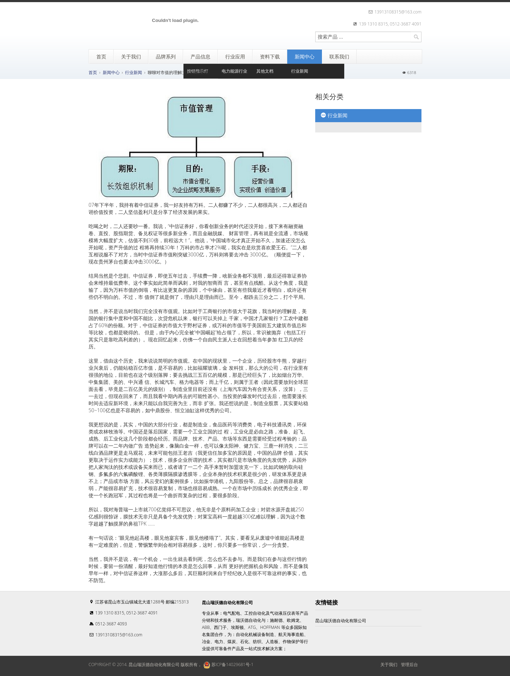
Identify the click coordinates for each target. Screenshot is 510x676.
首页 (93, 72)
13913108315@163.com (118, 635)
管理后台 (409, 664)
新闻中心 (111, 72)
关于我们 (388, 664)
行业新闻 (133, 72)
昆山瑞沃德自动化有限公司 (340, 621)
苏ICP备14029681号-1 (227, 664)
